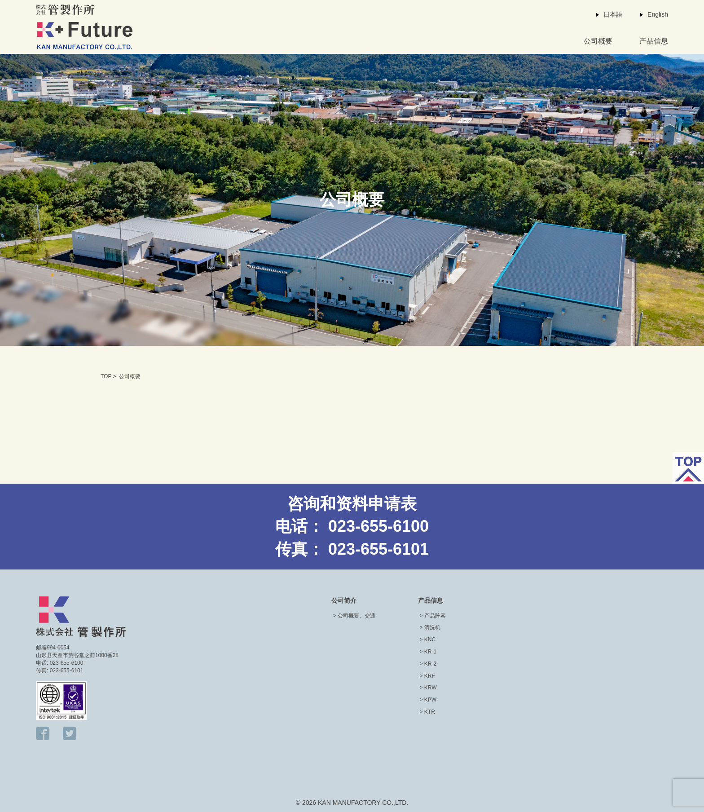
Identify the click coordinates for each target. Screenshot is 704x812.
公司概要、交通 (356, 616)
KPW (430, 700)
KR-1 (430, 652)
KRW (430, 687)
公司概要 (598, 41)
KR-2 (430, 664)
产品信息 (653, 41)
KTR (429, 712)
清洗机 (432, 627)
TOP (106, 376)
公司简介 (343, 600)
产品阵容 (435, 616)
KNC (430, 639)
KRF (429, 676)
